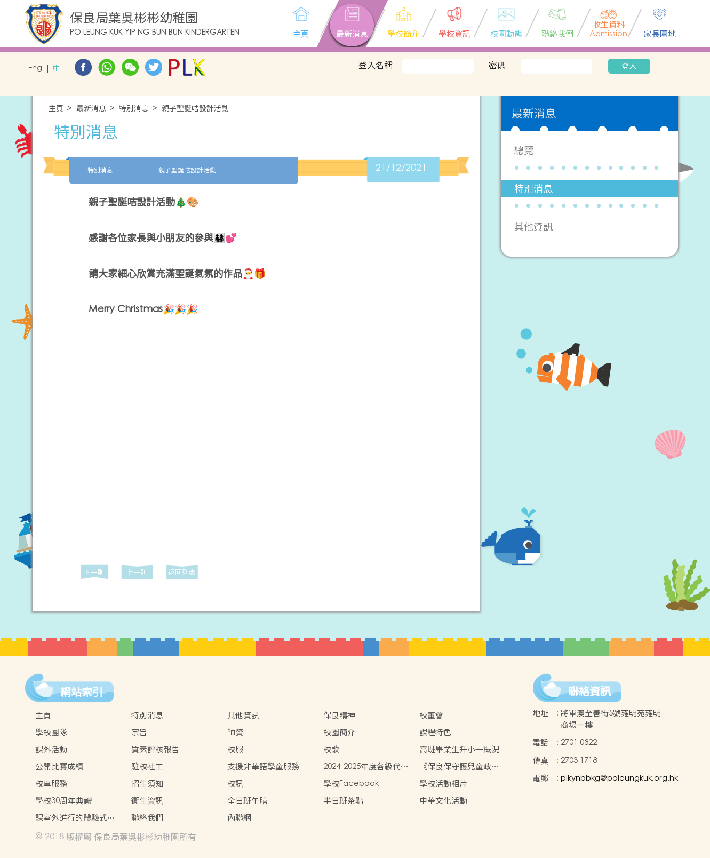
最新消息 (91, 108)
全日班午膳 (247, 800)
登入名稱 (375, 65)
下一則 (94, 572)
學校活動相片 (443, 783)
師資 (235, 732)
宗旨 (139, 732)
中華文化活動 (443, 800)
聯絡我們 (147, 817)
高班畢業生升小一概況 (459, 749)
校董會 (431, 715)
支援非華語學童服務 (263, 766)
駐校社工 (147, 766)
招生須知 (147, 783)
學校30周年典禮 (63, 800)
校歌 (331, 749)
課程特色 (435, 732)
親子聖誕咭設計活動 (195, 108)
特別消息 (134, 108)
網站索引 (81, 692)
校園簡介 (339, 732)
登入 (628, 66)
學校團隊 (51, 732)
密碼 (497, 65)
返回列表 (182, 572)
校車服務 (51, 783)
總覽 (523, 150)
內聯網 (239, 817)
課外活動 (51, 749)
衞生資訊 (147, 800)
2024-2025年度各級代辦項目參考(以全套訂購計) (366, 767)
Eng (35, 68)
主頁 (56, 108)
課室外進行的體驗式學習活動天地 (75, 818)
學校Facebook (351, 783)
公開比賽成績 (59, 766)
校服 (235, 749)
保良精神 (339, 715)
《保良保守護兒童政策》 (455, 767)
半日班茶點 (343, 800)
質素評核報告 (155, 749)
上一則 (136, 572)
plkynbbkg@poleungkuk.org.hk (619, 778)
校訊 (235, 783)
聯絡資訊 (589, 691)
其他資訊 (533, 226)
